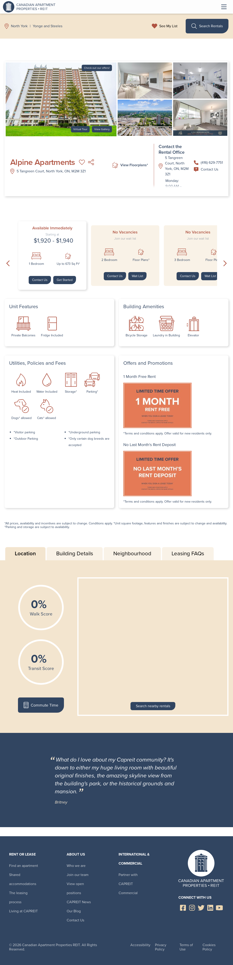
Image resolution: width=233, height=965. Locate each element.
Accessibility (140, 945)
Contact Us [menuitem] (75, 920)
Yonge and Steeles (47, 26)
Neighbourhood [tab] (132, 553)
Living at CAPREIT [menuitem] (23, 911)
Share (91, 162)
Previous (8, 263)
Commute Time (41, 705)
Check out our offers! (97, 68)
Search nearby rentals (153, 706)
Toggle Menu (223, 6)
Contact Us (206, 169)
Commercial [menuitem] (128, 893)
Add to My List (82, 162)
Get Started (65, 280)
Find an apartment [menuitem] (23, 865)
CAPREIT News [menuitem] (79, 902)
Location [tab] (25, 553)
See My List (168, 26)
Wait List (137, 276)
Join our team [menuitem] (78, 874)
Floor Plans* (141, 260)
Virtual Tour (80, 129)
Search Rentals (207, 26)
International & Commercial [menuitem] (134, 859)
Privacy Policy (160, 947)
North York (19, 26)
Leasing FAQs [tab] (188, 553)
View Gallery (102, 129)
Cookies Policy (209, 947)
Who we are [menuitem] (76, 865)
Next (225, 263)
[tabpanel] (116, 646)
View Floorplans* (130, 165)
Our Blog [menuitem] (74, 911)
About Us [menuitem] (76, 854)
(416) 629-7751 (208, 162)
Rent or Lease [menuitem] (22, 854)
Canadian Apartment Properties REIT (30, 6)
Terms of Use (186, 947)
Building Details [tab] (74, 553)
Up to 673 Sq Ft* (68, 264)
